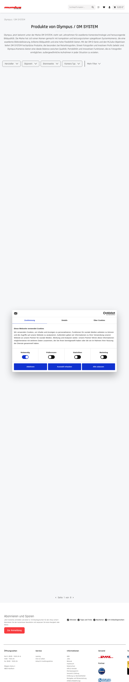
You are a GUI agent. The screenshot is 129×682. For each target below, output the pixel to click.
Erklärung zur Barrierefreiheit (76, 674)
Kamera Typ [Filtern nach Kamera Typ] (72, 62)
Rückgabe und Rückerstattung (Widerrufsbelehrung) (76, 678)
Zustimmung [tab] (29, 320)
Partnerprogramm (72, 669)
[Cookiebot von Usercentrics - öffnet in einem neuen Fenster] (105, 313)
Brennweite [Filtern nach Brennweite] (50, 62)
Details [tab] (64, 320)
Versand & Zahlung (73, 672)
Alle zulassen (98, 367)
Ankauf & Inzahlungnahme (44, 659)
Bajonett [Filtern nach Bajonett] (30, 62)
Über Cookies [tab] (99, 320)
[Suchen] (93, 5)
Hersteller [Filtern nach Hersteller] (11, 62)
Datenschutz (71, 664)
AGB (68, 655)
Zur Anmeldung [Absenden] (14, 628)
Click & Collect (40, 657)
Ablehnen (30, 367)
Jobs (68, 657)
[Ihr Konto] (109, 5)
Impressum (70, 662)
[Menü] (98, 5)
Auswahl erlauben (64, 367)
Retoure (69, 659)
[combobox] (79, 5)
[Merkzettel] (103, 5)
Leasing (38, 655)
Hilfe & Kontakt (72, 667)
